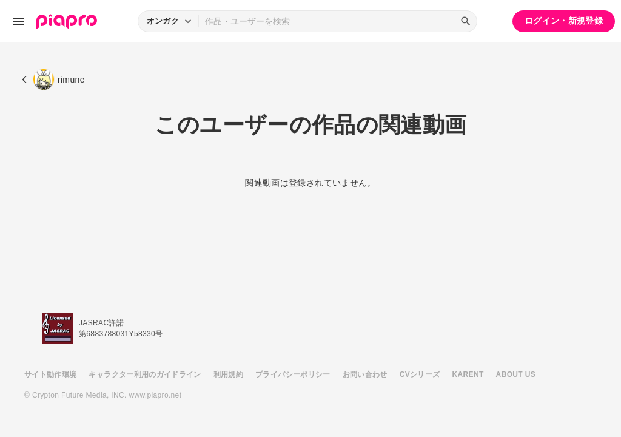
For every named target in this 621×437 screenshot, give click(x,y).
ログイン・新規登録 (564, 20)
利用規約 (228, 374)
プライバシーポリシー (293, 374)
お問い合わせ (365, 374)
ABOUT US (515, 374)
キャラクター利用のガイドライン (145, 374)
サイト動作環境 (50, 374)
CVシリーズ (420, 374)
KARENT (468, 374)
